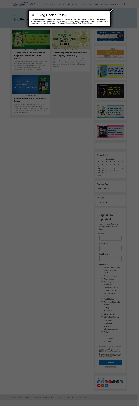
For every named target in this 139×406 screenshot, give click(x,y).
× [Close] (111, 10)
